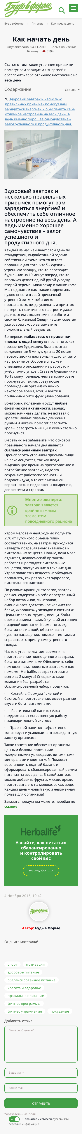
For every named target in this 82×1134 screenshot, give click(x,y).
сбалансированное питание (32, 980)
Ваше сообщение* (21, 1030)
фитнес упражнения (25, 1011)
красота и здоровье (24, 988)
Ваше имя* (16, 1072)
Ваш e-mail (16, 1087)
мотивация (35, 964)
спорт (12, 964)
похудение (60, 1011)
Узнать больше (41, 871)
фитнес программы (24, 1003)
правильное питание (26, 995)
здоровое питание (23, 972)
